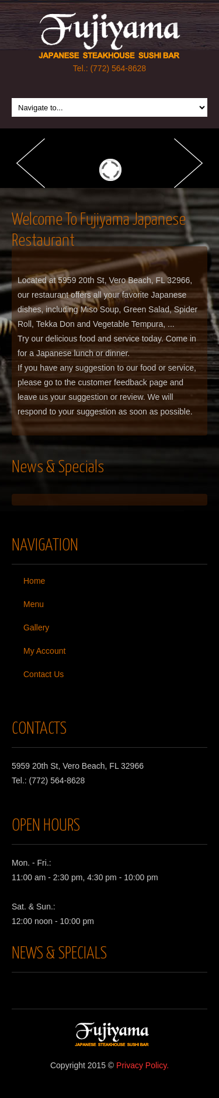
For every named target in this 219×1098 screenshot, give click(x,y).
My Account (44, 651)
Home (34, 580)
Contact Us (43, 674)
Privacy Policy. (142, 1065)
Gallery (36, 627)
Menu (33, 604)
